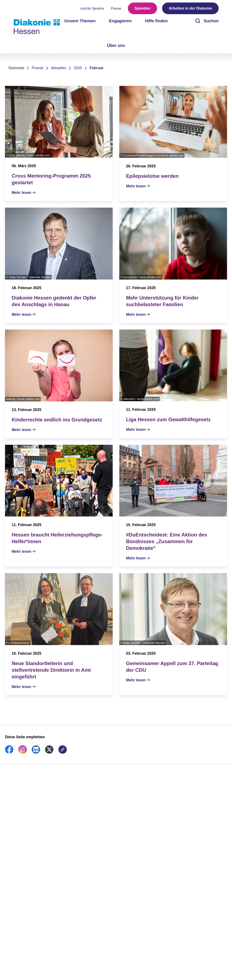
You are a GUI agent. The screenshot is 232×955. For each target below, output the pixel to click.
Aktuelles (58, 68)
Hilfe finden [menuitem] (156, 21)
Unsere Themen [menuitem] (80, 21)
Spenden (142, 8)
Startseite (16, 68)
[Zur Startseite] (36, 26)
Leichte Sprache (92, 8)
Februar (96, 68)
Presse (116, 8)
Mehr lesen (21, 192)
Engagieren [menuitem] (120, 21)
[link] (9, 752)
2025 (78, 68)
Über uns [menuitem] (116, 45)
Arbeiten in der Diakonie (190, 8)
